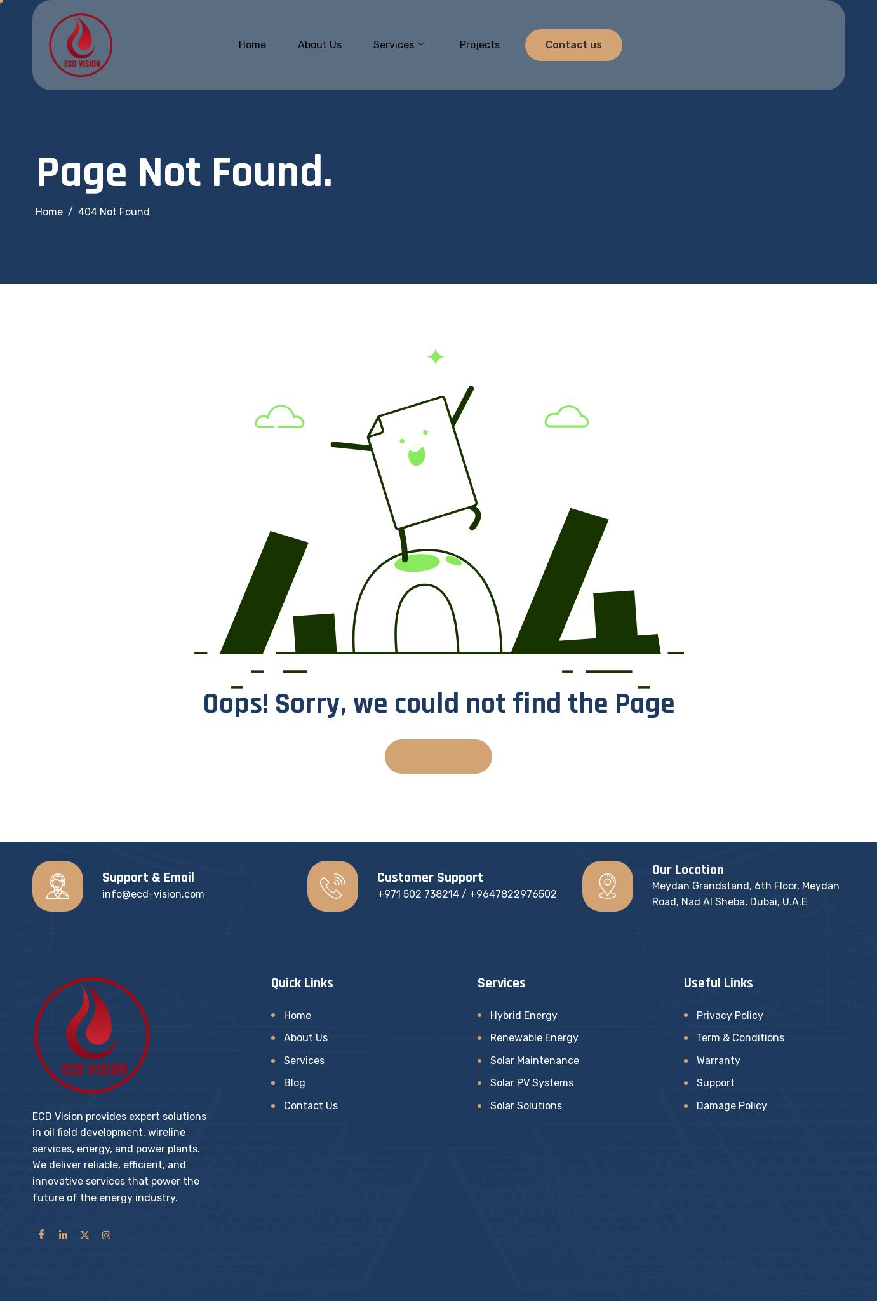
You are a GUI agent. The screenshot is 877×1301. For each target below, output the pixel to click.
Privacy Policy (730, 1015)
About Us (320, 45)
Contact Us (311, 1106)
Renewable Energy (534, 1038)
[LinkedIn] (63, 1234)
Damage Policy (732, 1106)
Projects (480, 45)
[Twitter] (85, 1234)
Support (716, 1083)
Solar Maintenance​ (534, 1061)
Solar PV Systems (531, 1083)
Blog (294, 1083)
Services (398, 45)
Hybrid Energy (524, 1015)
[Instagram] (106, 1234)
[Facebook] (41, 1234)
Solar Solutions (526, 1106)
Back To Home (438, 756)
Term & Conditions (740, 1038)
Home (252, 45)
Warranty (718, 1061)
